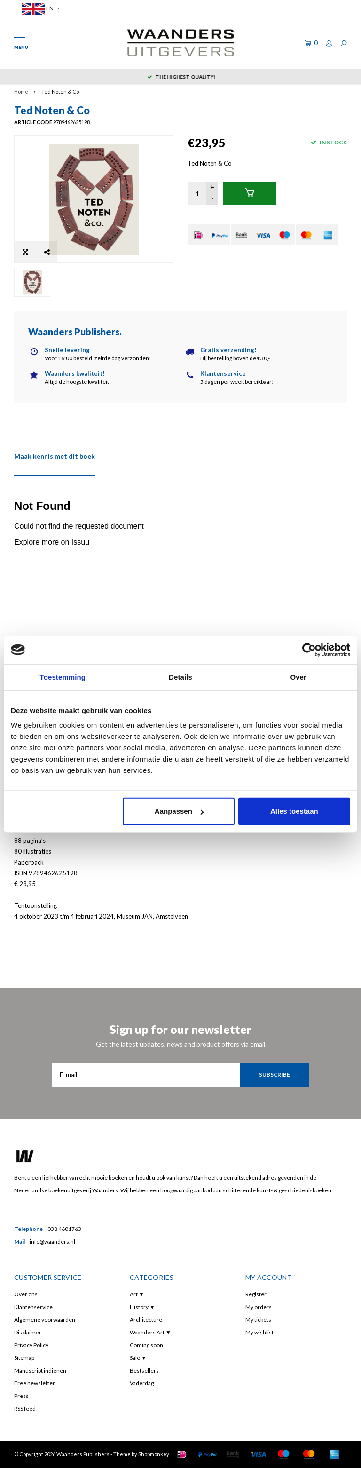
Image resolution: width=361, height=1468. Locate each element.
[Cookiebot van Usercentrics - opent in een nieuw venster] (309, 650)
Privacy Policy (31, 1345)
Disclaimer (27, 1332)
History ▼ (142, 1306)
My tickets (258, 1319)
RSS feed (25, 1408)
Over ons (26, 1294)
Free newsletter (34, 1383)
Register (256, 1294)
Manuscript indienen (40, 1370)
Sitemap (24, 1357)
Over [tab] (298, 677)
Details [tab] (180, 677)
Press (21, 1395)
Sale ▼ (138, 1357)
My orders (258, 1306)
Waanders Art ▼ (150, 1332)
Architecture (146, 1319)
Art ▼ (137, 1294)
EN (41, 9)
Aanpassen (179, 811)
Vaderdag (142, 1383)
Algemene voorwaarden (44, 1319)
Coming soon (146, 1345)
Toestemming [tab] (63, 677)
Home (21, 91)
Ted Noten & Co (60, 91)
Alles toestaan (294, 811)
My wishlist (259, 1332)
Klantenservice (33, 1306)
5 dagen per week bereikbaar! (180, 76)
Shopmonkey (153, 1454)
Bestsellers (144, 1370)
